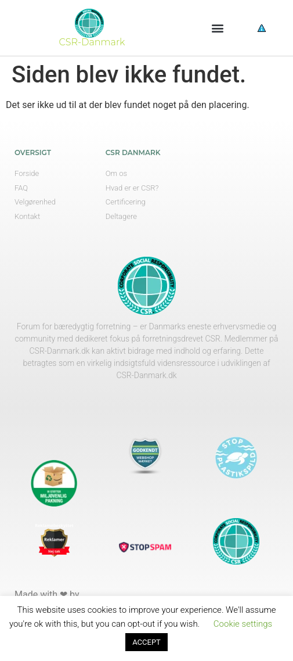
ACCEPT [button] (146, 642)
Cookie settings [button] (243, 624)
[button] (217, 28)
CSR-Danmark (92, 42)
